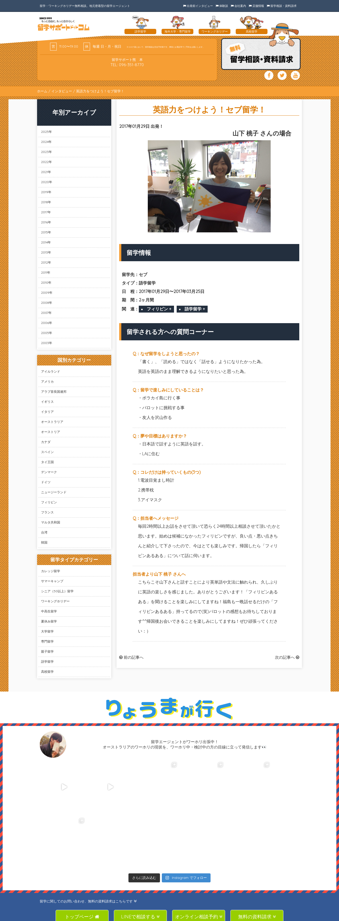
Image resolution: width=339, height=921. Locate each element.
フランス (47, 512)
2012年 (46, 262)
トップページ (82, 848)
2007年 (46, 313)
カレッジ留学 (50, 571)
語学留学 (47, 661)
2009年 (46, 293)
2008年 (46, 303)
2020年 (46, 182)
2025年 (46, 132)
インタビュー (61, 91)
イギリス (47, 402)
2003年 (46, 343)
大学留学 (47, 631)
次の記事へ (287, 657)
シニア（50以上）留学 (57, 591)
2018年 (46, 202)
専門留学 (47, 641)
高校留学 (47, 672)
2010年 (46, 283)
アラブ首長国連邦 (53, 392)
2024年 (46, 142)
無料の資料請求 (257, 848)
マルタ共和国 (50, 522)
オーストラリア (52, 422)
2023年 (46, 152)
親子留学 (47, 651)
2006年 (46, 323)
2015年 (46, 232)
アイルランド (50, 371)
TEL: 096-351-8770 (127, 64)
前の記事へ (131, 657)
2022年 (46, 162)
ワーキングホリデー (55, 601)
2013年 (46, 252)
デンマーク (49, 472)
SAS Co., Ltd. (171, 916)
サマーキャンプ (52, 581)
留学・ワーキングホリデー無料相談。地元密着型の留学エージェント (85, 6)
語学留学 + (195, 308)
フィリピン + (159, 308)
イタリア (47, 412)
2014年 (46, 242)
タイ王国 (47, 462)
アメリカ (47, 381)
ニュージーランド (53, 492)
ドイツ (46, 482)
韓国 (44, 542)
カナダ (46, 442)
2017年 (46, 212)
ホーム (42, 91)
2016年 (46, 222)
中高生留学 (49, 611)
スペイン (47, 452)
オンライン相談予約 (198, 848)
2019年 (46, 192)
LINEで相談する (140, 848)
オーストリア (50, 432)
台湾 (44, 532)
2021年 (46, 172)
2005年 (46, 333)
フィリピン (49, 502)
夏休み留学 (49, 621)
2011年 (45, 272)
